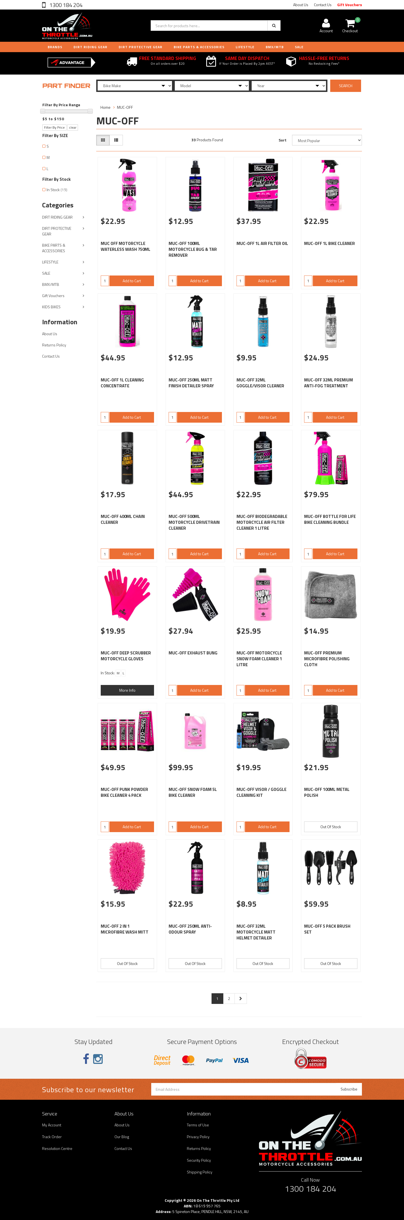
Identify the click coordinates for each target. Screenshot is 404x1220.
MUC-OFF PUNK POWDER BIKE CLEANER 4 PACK (124, 792)
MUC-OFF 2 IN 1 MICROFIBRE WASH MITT (124, 929)
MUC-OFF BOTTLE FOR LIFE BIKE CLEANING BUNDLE (330, 519)
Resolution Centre (57, 1148)
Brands (55, 47)
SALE (46, 273)
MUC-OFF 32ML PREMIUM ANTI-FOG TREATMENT (328, 383)
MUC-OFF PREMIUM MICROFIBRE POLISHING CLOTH (327, 659)
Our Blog (121, 1137)
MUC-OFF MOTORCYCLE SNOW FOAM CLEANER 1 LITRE (259, 659)
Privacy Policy (198, 1137)
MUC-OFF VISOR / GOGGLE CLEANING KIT (261, 792)
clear (72, 127)
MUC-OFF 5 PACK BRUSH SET (327, 929)
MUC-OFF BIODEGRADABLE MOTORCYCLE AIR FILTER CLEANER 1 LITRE (262, 522)
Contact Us (323, 5)
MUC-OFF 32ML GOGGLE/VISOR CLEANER (260, 383)
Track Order (52, 1137)
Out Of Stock (330, 827)
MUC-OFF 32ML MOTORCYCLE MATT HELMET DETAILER (256, 932)
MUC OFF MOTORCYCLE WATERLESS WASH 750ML (125, 246)
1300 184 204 (65, 5)
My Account (51, 1125)
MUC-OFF (125, 107)
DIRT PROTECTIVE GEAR (140, 47)
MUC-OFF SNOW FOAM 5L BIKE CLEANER (193, 792)
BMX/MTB (275, 47)
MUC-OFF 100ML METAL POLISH (327, 792)
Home (105, 107)
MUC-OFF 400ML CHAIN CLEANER (123, 519)
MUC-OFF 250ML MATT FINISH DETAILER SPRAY (191, 383)
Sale (299, 47)
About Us (300, 5)
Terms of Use (198, 1125)
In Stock (57, 190)
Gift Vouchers (349, 5)
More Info (127, 690)
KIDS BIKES (51, 307)
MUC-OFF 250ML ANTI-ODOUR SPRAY (190, 929)
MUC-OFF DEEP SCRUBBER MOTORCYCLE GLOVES (126, 656)
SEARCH (345, 86)
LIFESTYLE (245, 47)
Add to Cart (132, 281)
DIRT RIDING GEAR (90, 47)
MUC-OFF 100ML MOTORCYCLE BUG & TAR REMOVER (193, 249)
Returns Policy (54, 345)
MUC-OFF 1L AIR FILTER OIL (262, 243)
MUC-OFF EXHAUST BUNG (193, 653)
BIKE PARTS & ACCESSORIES (199, 47)
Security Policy (199, 1160)
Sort (282, 140)
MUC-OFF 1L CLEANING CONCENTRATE (122, 383)
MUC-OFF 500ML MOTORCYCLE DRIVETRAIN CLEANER (194, 522)
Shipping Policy (199, 1172)
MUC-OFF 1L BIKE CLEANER (329, 243)
